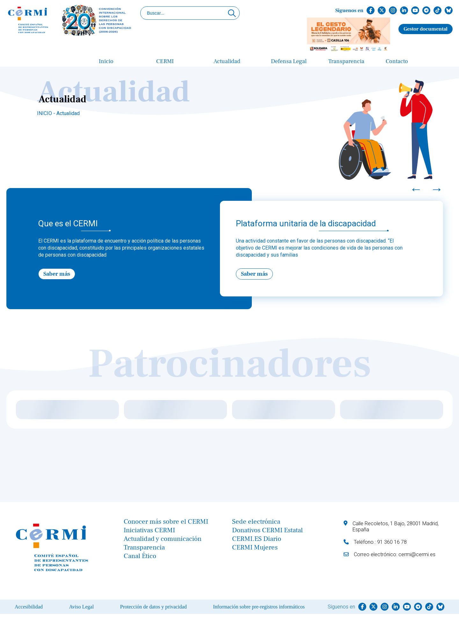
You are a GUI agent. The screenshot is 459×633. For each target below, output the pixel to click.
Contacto (397, 61)
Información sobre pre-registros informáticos (258, 606)
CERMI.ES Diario (256, 539)
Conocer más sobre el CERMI (166, 521)
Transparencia (346, 61)
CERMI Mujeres (255, 547)
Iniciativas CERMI (149, 530)
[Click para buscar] (232, 13)
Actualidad (227, 61)
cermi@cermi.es (416, 554)
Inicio (106, 61)
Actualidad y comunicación (162, 539)
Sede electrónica (256, 521)
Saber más (56, 274)
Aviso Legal (81, 606)
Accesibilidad (29, 606)
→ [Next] (436, 189)
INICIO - (46, 113)
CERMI (165, 61)
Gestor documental (426, 29)
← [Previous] (416, 189)
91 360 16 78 (392, 542)
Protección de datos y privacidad (153, 606)
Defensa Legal (289, 61)
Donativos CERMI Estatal (267, 530)
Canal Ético (140, 556)
